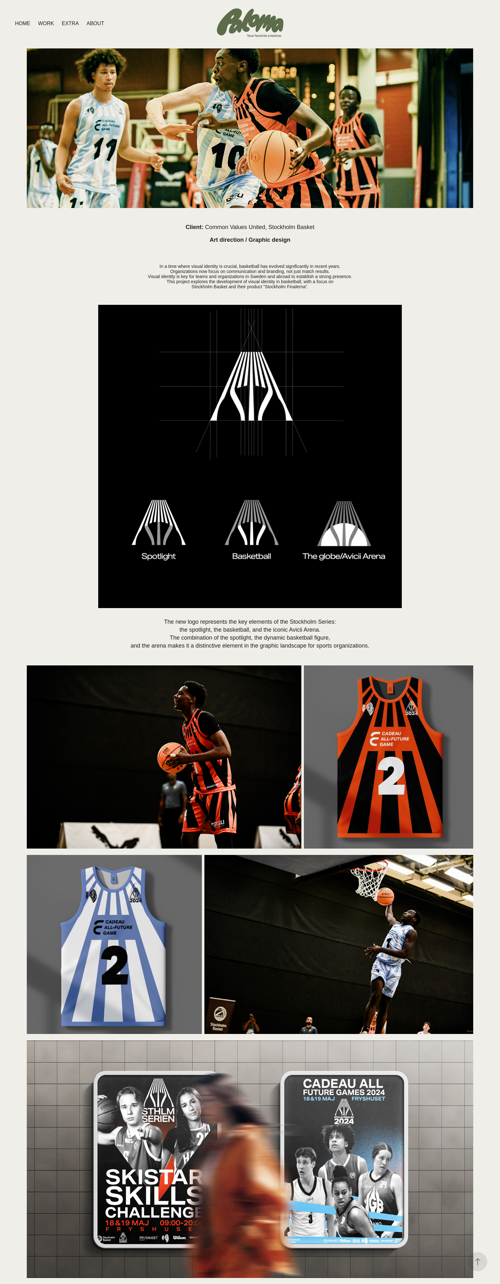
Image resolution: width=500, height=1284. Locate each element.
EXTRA (70, 23)
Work (46, 23)
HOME (22, 23)
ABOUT (95, 23)
